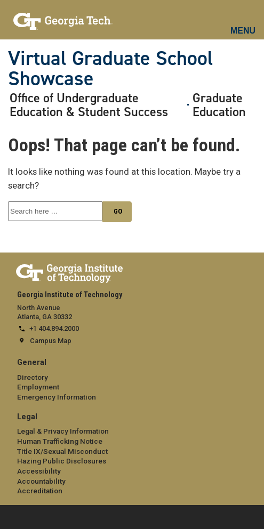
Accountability (41, 481)
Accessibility (39, 471)
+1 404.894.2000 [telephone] (54, 328)
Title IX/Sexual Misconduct (62, 451)
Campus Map (50, 341)
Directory (32, 377)
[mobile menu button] (243, 21)
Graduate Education (219, 105)
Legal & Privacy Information (63, 431)
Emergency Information (56, 397)
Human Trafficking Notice (59, 441)
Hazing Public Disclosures (61, 461)
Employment (38, 386)
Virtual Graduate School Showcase (110, 68)
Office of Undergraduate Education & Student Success (89, 105)
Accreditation (39, 490)
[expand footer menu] (10, 516)
